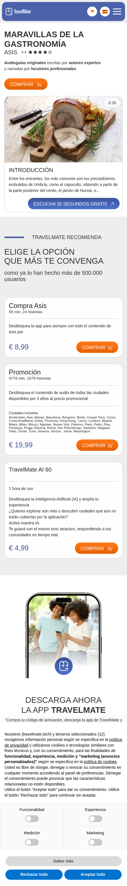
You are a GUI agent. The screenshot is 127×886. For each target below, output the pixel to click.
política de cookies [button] (100, 761)
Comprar (26, 84)
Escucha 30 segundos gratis (74, 204)
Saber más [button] (64, 861)
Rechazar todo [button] (34, 874)
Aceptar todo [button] (93, 874)
